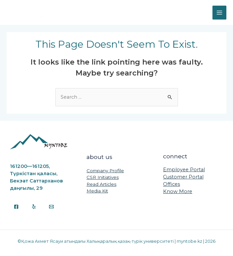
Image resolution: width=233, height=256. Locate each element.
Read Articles (101, 184)
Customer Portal (183, 177)
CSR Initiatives (103, 177)
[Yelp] (34, 206)
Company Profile (105, 170)
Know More (177, 191)
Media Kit (97, 190)
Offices (171, 184)
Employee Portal (184, 170)
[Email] (51, 206)
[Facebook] (16, 206)
